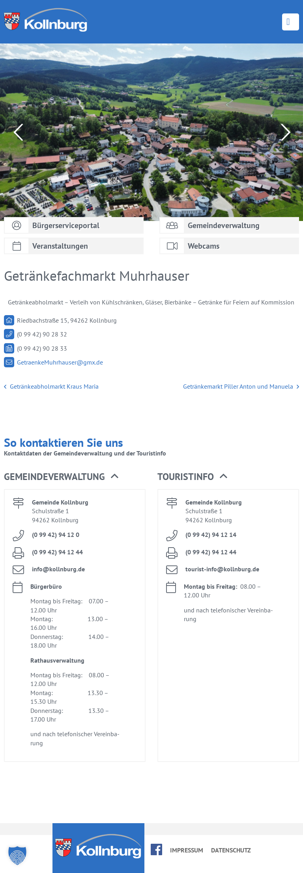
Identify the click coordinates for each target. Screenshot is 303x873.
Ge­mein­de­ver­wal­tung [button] (61, 477)
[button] (17, 855)
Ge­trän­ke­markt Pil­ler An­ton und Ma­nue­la (241, 386)
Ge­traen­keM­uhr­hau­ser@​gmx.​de (60, 362)
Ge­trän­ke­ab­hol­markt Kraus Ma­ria (51, 386)
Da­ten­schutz (231, 850)
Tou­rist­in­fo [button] (192, 477)
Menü (290, 21)
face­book (156, 849)
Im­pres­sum (186, 850)
